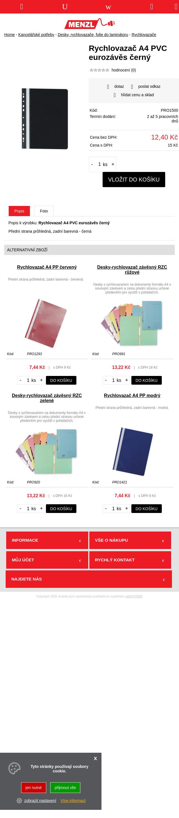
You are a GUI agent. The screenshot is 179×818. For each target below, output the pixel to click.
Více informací (73, 800)
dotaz (115, 86)
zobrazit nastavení (40, 800)
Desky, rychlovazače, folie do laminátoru (93, 34)
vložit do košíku (134, 179)
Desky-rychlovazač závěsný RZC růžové (132, 270)
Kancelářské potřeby (36, 34)
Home (9, 34)
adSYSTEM (134, 596)
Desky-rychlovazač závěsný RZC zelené (47, 398)
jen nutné (34, 787)
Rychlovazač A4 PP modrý (132, 395)
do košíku (61, 380)
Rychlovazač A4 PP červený (47, 267)
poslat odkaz (146, 86)
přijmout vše (65, 787)
